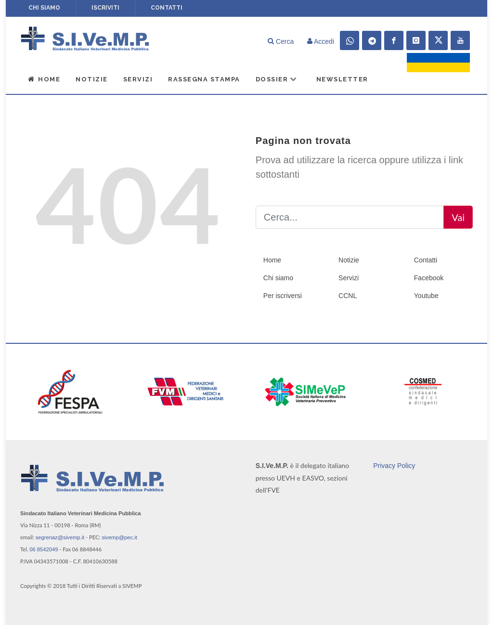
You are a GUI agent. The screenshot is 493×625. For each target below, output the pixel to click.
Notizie (92, 79)
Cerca (281, 41)
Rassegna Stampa (204, 79)
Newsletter (342, 79)
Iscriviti (105, 7)
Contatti (166, 7)
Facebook (428, 278)
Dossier (277, 79)
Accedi (320, 41)
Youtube (426, 295)
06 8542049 (43, 549)
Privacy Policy (394, 465)
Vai (458, 217)
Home (43, 79)
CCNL (347, 295)
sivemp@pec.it (119, 537)
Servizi (138, 79)
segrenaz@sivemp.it (60, 537)
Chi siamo (44, 7)
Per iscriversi (282, 295)
